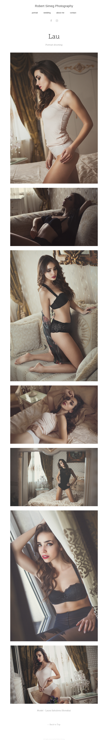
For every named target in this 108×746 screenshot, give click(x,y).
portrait (35, 13)
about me (60, 13)
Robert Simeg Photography (54, 6)
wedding (47, 13)
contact (73, 13)
